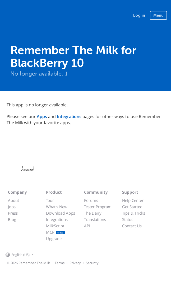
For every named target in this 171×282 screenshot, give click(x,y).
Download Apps (60, 213)
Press (13, 213)
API (87, 225)
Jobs (12, 206)
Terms (59, 263)
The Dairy (92, 213)
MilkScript (55, 225)
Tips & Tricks (133, 213)
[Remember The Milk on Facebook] (42, 255)
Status (127, 219)
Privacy (75, 263)
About (13, 200)
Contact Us (132, 225)
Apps (42, 116)
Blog (12, 219)
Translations (95, 219)
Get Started (132, 206)
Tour (50, 200)
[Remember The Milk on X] (50, 255)
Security (92, 263)
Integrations (69, 116)
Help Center (133, 200)
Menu (158, 15)
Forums (91, 200)
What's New (56, 206)
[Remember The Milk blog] (56, 255)
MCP (55, 232)
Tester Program (98, 206)
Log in (139, 15)
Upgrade (54, 238)
